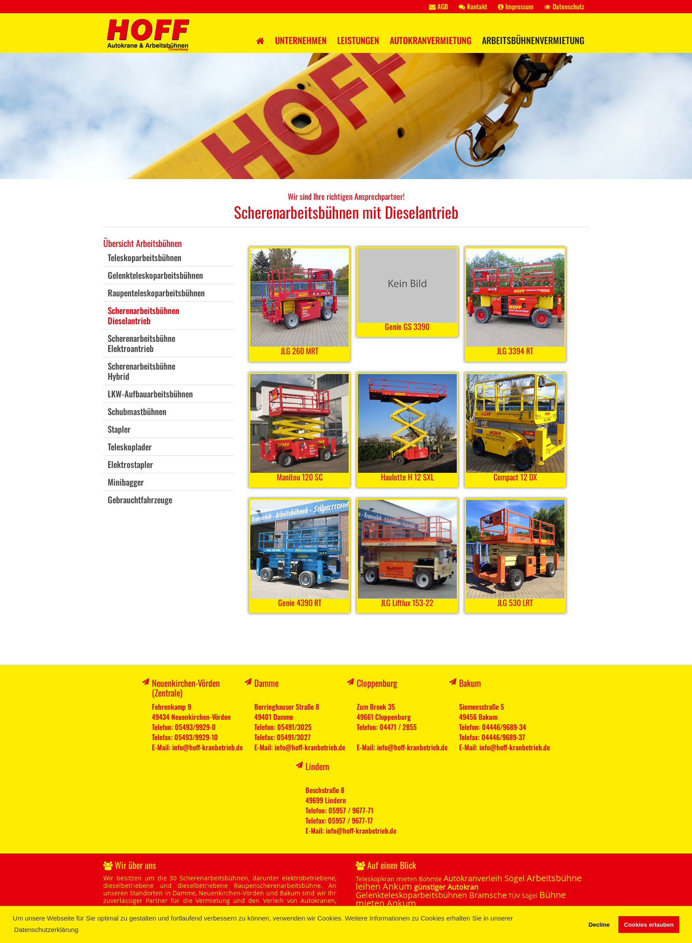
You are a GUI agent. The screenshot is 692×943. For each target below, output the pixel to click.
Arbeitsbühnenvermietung (533, 40)
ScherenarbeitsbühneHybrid (141, 370)
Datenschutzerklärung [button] (46, 929)
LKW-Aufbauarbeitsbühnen (150, 393)
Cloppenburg (377, 682)
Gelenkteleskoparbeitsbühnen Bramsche (431, 895)
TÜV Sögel (523, 895)
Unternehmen (301, 40)
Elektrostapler (130, 464)
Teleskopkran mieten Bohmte (399, 879)
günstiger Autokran (446, 887)
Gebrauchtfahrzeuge (140, 499)
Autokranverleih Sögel (484, 878)
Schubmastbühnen (137, 411)
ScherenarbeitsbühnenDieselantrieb (143, 315)
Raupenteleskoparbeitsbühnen (156, 292)
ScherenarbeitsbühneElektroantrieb (141, 343)
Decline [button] (598, 924)
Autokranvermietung (430, 40)
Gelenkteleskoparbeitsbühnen (155, 275)
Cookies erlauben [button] (649, 924)
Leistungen (358, 40)
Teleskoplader (130, 446)
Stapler (119, 429)
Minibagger (126, 481)
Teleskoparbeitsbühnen (144, 257)
